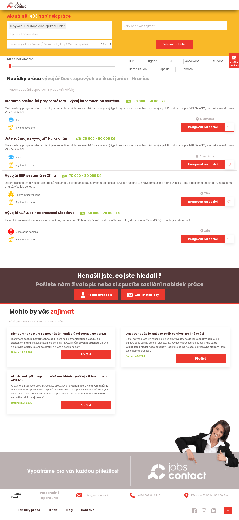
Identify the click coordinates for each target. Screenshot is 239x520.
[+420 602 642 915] (151, 495)
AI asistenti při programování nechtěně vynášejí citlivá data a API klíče (59, 378)
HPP (131, 61)
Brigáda (152, 61)
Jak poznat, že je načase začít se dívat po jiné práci (165, 334)
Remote (187, 69)
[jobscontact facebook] (194, 511)
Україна (164, 69)
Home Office (138, 69)
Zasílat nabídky (234, 61)
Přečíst (86, 354)
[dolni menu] (228, 510)
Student (217, 61)
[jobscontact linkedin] (214, 511)
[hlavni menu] (228, 5)
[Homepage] (17, 5)
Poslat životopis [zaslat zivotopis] (96, 295)
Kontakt (87, 510)
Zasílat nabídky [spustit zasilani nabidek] (143, 295)
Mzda (11, 59)
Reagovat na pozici (203, 127)
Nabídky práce (28, 510)
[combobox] (59, 30)
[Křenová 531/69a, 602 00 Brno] (205, 495)
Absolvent (192, 61)
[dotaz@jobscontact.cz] (98, 495)
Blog (69, 510)
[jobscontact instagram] (204, 511)
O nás (53, 510)
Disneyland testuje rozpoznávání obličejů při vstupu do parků (58, 334)
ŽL (171, 61)
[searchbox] (57, 34)
